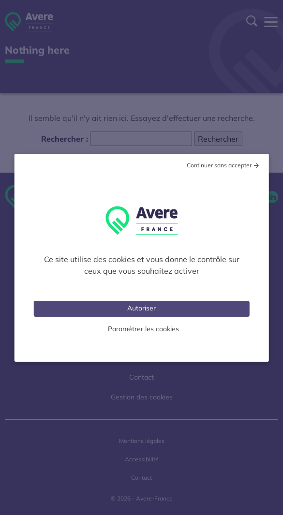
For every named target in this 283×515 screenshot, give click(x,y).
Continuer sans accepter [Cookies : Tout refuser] (219, 165)
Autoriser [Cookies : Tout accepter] (141, 308)
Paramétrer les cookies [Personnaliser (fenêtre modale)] (143, 328)
